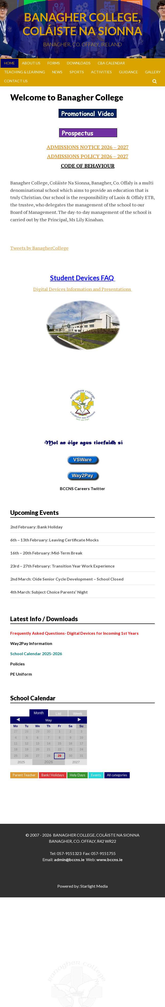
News (57, 72)
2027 (76, 762)
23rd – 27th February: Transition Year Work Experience (62, 565)
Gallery (153, 72)
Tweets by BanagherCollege (39, 248)
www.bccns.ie (109, 859)
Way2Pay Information (31, 643)
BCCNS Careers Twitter (82, 488)
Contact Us (16, 81)
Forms (54, 63)
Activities (101, 72)
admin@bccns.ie (69, 859)
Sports (77, 72)
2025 (21, 762)
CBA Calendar (111, 63)
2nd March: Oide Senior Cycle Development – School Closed (67, 578)
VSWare (82, 459)
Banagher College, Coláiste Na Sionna (82, 24)
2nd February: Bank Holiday (36, 526)
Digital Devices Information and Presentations (82, 289)
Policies (17, 663)
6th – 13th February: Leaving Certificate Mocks (54, 539)
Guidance (128, 72)
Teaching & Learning (24, 72)
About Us (31, 63)
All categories (117, 775)
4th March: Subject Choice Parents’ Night (49, 591)
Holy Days (77, 775)
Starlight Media (94, 886)
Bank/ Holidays (52, 775)
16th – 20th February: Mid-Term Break (46, 552)
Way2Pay (82, 475)
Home (9, 63)
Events (96, 775)
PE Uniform (21, 674)
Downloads (79, 63)
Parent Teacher (24, 775)
